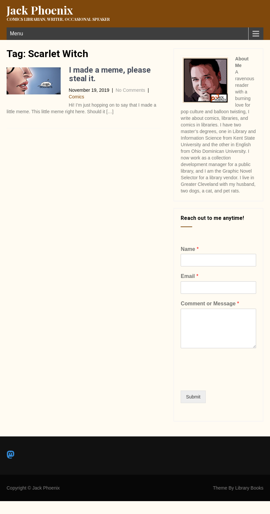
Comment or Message (210, 303)
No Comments (130, 90)
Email (189, 276)
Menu (16, 33)
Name (189, 249)
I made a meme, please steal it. (110, 74)
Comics (76, 96)
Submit (193, 396)
